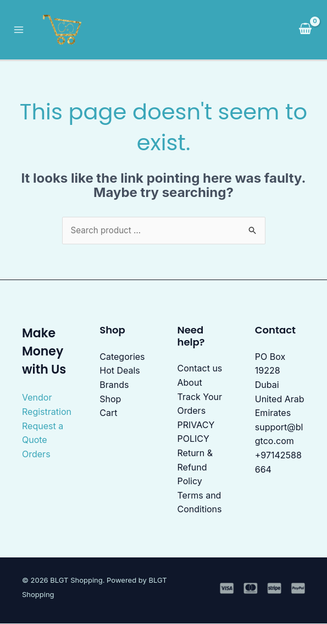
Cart (108, 413)
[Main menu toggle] (21, 30)
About (190, 382)
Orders (36, 454)
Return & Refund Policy (195, 467)
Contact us (200, 369)
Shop (110, 399)
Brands (114, 385)
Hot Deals (119, 371)
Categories (122, 357)
